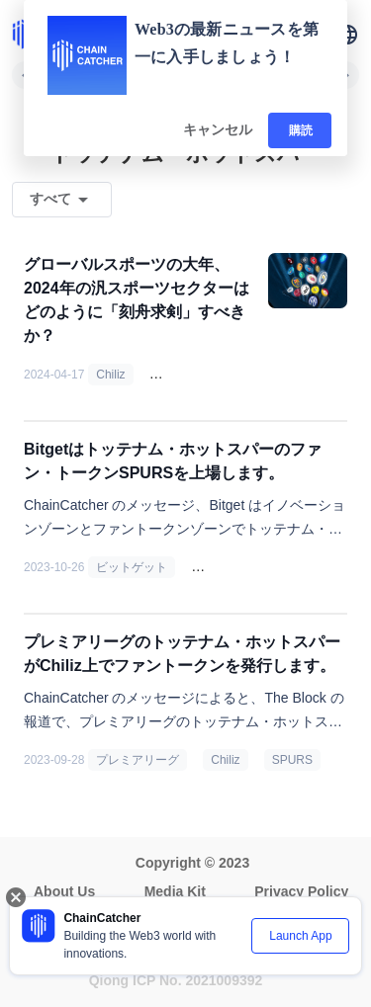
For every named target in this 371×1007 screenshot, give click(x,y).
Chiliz (110, 374)
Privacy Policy (301, 891)
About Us (64, 891)
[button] (347, 34)
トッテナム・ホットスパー (270, 567)
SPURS (292, 760)
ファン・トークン (204, 374)
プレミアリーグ (137, 760)
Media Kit (175, 891)
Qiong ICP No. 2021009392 (176, 980)
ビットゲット (131, 567)
